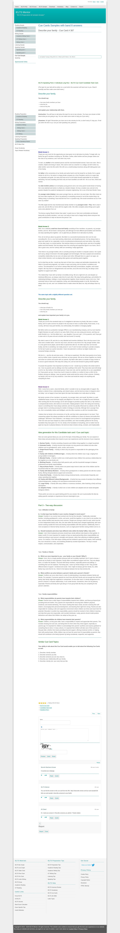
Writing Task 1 (21, 128)
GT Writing (19, 134)
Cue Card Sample (20, 55)
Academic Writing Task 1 (23, 36)
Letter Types (51, 898)
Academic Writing (21, 125)
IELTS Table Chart (20, 870)
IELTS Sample (43, 6)
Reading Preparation (20, 114)
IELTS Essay (18, 882)
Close (46, 831)
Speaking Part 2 (44, 709)
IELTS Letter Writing (20, 879)
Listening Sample (19, 45)
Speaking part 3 (20, 52)
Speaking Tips (52, 879)
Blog (67, 6)
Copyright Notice (85, 880)
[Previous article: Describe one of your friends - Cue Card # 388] (93, 713)
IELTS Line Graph (20, 867)
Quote (57, 776)
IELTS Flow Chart (20, 873)
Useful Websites (19, 910)
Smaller (102, 1)
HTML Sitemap (85, 885)
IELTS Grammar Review (54, 887)
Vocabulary (60, 6)
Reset (98, 1)
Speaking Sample (20, 47)
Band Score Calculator (21, 904)
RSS (98, 762)
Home (17, 6)
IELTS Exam (33, 6)
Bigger (94, 1)
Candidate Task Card (46, 707)
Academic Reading (21, 27)
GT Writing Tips (52, 873)
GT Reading (19, 30)
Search (81, 6)
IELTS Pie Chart (19, 876)
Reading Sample (19, 25)
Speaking (17, 58)
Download (52, 6)
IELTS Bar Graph (19, 865)
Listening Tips (51, 876)
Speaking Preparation (21, 139)
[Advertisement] (25, 88)
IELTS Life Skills (52, 896)
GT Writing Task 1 (21, 39)
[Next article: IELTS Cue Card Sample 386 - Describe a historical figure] (98, 713)
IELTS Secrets (19, 901)
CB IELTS (17, 898)
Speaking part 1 (20, 49)
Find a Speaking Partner (23, 141)
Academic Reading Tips (54, 867)
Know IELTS (18, 896)
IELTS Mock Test (19, 144)
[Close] (40, 823)
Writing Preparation (20, 122)
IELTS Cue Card (44, 705)
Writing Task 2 (20, 42)
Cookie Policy (84, 874)
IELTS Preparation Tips (54, 865)
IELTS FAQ (24, 6)
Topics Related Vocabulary (22, 150)
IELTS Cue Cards (52, 893)
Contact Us (74, 6)
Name (41, 719)
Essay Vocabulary (20, 148)
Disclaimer (84, 883)
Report (41, 831)
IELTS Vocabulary (53, 890)
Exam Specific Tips (20, 907)
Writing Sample (19, 33)
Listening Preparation (21, 136)
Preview (43, 756)
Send (48, 756)
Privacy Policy (85, 877)
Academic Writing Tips (54, 870)
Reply (51, 776)
